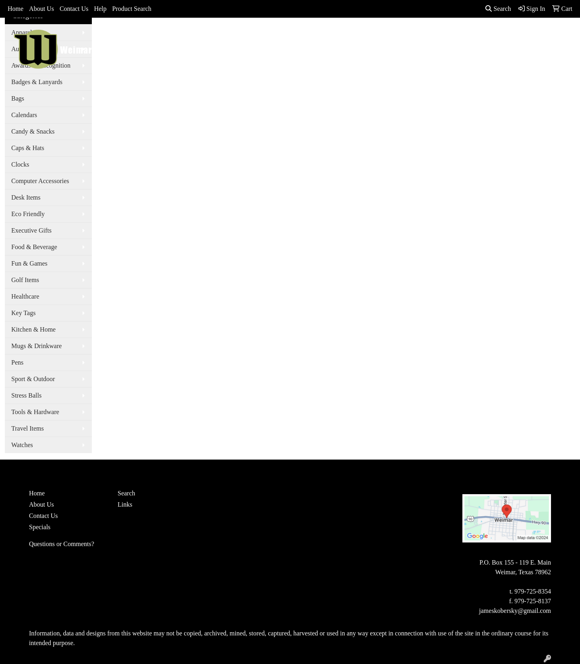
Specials (39, 527)
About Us (41, 8)
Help (100, 8)
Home (15, 8)
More (479, 36)
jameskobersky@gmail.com (515, 610)
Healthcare (25, 296)
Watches (22, 444)
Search (498, 8)
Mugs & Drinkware (36, 345)
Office (360, 36)
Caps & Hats (27, 147)
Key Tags (23, 312)
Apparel (249, 36)
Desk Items (25, 197)
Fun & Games (29, 263)
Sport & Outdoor (33, 378)
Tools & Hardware (35, 411)
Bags (283, 36)
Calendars (24, 114)
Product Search (131, 8)
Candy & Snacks (33, 131)
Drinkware (321, 36)
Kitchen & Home (33, 329)
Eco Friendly (28, 213)
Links (125, 504)
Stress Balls (26, 395)
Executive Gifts (31, 230)
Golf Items (25, 279)
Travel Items (27, 428)
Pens (17, 362)
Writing (445, 36)
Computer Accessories (40, 180)
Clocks (20, 164)
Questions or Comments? (61, 543)
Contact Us (74, 8)
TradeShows (401, 36)
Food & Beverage (34, 246)
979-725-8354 (532, 591)
